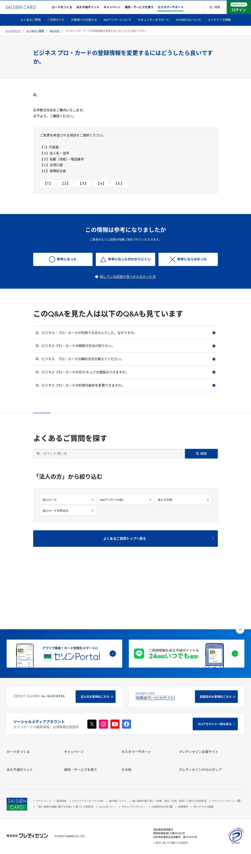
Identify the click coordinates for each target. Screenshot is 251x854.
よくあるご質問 (30, 23)
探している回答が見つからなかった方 (128, 279)
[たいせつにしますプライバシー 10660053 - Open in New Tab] (235, 844)
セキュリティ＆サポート (153, 23)
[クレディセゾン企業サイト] (203, 699)
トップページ (13, 34)
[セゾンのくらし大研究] (203, 760)
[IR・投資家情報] (203, 718)
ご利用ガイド (56, 23)
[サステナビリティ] (203, 714)
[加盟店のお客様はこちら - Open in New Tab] (186, 637)
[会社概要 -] (203, 704)
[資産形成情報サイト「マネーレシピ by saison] (203, 753)
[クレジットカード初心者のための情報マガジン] (203, 744)
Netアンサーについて (117, 23)
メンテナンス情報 (219, 23)
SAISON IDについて (188, 23)
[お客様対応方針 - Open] (160, 807)
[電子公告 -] (203, 723)
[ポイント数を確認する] (31, 775)
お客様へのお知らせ (84, 23)
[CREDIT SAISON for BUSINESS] (64, 637)
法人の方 (55, 34)
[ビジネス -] (203, 709)
